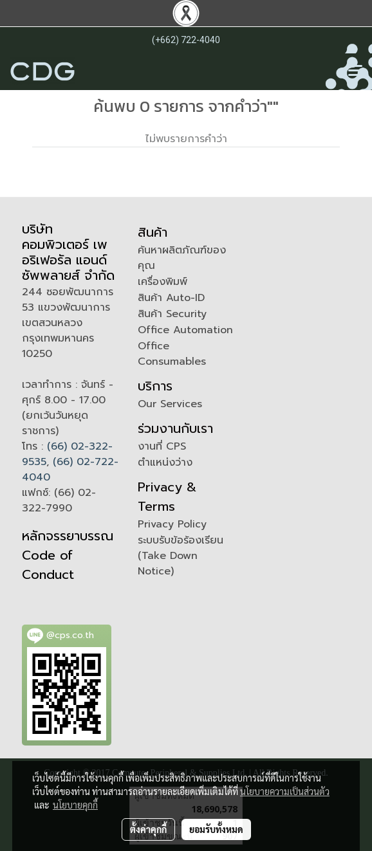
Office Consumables (172, 353)
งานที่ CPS (162, 446)
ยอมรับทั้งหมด (216, 829)
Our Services (170, 404)
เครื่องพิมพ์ (162, 281)
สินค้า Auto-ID (171, 298)
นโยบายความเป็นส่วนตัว (285, 791)
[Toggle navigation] (355, 71)
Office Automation (185, 330)
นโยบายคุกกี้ (75, 804)
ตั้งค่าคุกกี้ (148, 829)
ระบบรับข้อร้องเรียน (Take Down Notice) (180, 556)
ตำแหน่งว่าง (165, 462)
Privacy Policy (172, 524)
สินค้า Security (172, 314)
